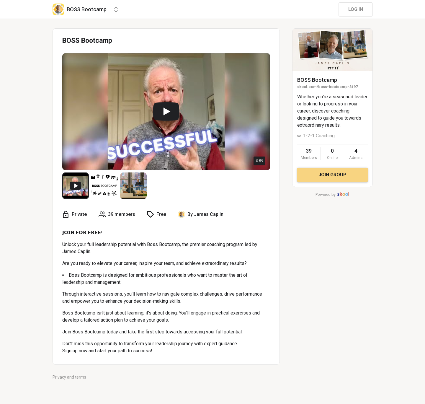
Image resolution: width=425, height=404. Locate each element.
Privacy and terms (69, 377)
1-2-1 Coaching (319, 136)
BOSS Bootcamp (317, 80)
